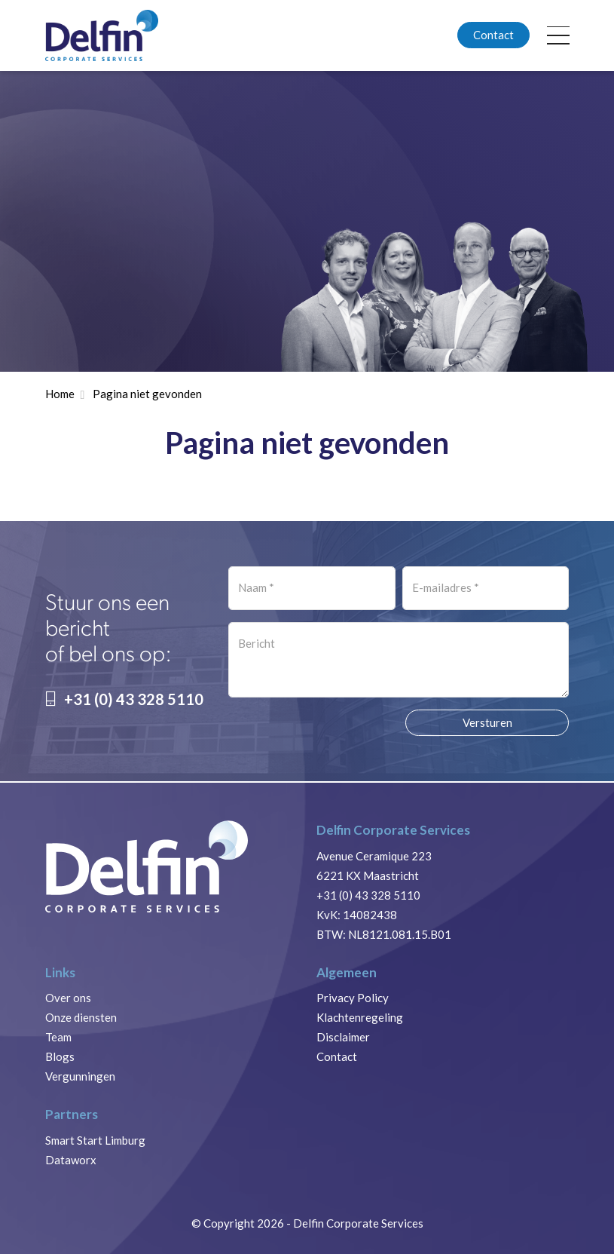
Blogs (60, 1056)
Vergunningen (80, 1076)
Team (58, 1037)
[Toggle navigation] (559, 35)
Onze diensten (81, 1017)
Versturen (487, 722)
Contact (493, 34)
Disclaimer (343, 1037)
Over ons (68, 997)
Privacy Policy (352, 997)
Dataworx (70, 1160)
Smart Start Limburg (95, 1140)
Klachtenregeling (359, 1017)
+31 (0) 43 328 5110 (124, 699)
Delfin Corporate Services (358, 1223)
